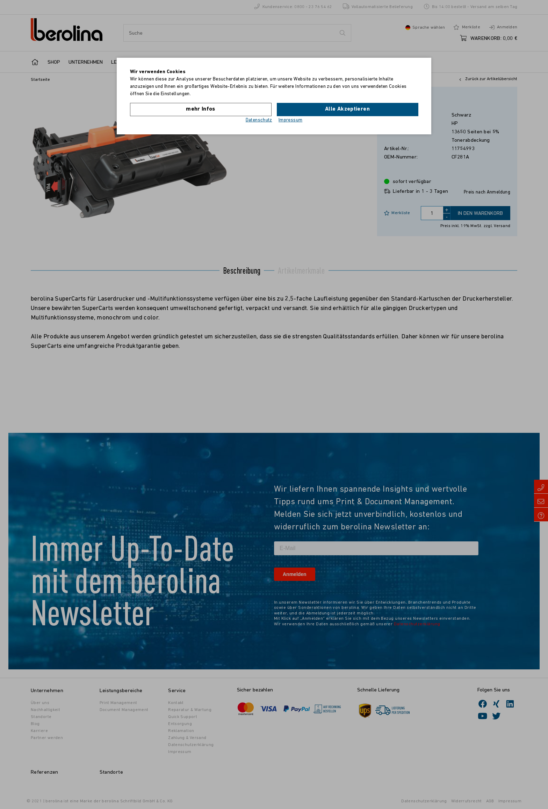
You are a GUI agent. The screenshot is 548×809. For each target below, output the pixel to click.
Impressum (290, 120)
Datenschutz (259, 120)
